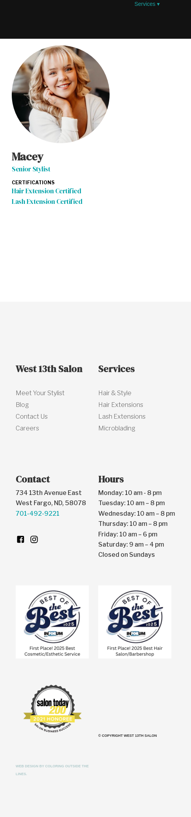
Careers (27, 428)
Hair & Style (115, 393)
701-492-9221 (37, 513)
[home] (71, 17)
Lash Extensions (122, 416)
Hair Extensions (120, 404)
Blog (22, 404)
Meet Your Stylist (40, 393)
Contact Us (32, 416)
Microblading (116, 428)
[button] (80, 43)
